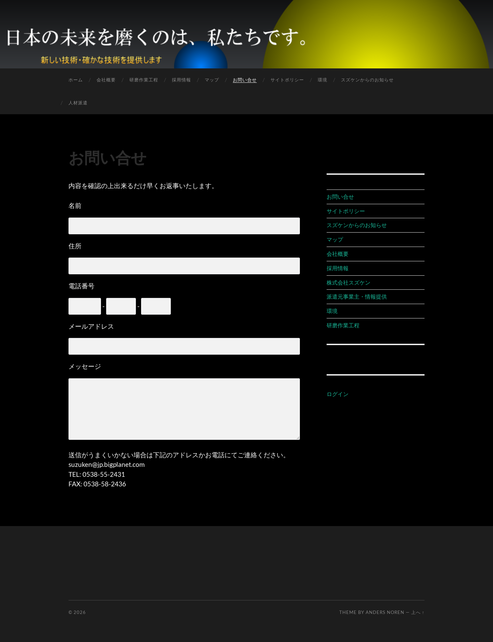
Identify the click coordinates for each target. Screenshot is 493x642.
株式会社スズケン (348, 282)
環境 (322, 79)
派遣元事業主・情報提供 (357, 296)
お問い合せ (245, 79)
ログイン (338, 394)
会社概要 (106, 79)
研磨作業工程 (143, 79)
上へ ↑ (418, 612)
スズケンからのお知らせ (367, 79)
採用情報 (181, 79)
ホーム (75, 79)
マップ (212, 79)
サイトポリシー (287, 79)
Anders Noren (385, 612)
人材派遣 (78, 102)
